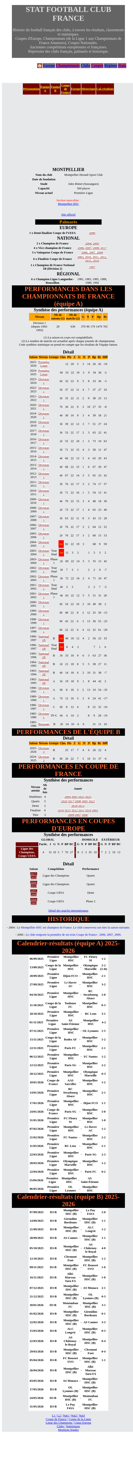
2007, (93, 252)
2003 (95, 810)
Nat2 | (74, 1415)
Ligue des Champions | (60, 1422)
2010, (89, 257)
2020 (64, 801)
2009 (96, 248)
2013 (81, 805)
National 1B (44, 638)
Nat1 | (66, 1415)
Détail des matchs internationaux (68, 910)
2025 (88, 796)
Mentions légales (68, 1430)
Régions (110, 65)
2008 (78, 801)
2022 (92, 801)
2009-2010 (33, 884)
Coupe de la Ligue (80, 1419)
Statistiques (73, 1426)
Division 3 (44, 750)
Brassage (44, 724)
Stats (122, 65)
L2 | (59, 1415)
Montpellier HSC (68, 204)
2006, (85, 252)
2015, (89, 260)
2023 (81, 796)
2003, (81, 257)
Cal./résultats (105, 89)
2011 (81, 810)
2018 (74, 805)
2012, (103, 257)
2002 (74, 796)
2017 (104, 248)
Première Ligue (44, 363)
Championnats (68, 65)
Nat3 (82, 1415)
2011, (96, 257)
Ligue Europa (82, 1422)
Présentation (31, 89)
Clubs (85, 65)
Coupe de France (65, 89)
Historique (88, 89)
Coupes (97, 65)
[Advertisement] (68, 130)
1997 (92, 267)
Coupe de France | (57, 1419)
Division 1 (44, 381)
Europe (49, 65)
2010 (88, 810)
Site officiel (68, 214)
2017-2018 (33, 875)
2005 (96, 243)
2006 (92, 233)
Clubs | (61, 1426)
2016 (96, 260)
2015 (68, 810)
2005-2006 (33, 892)
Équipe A (45, 88)
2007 (88, 248)
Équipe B (55, 88)
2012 (74, 810)
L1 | (54, 1415)
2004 (88, 243)
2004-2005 (33, 901)
